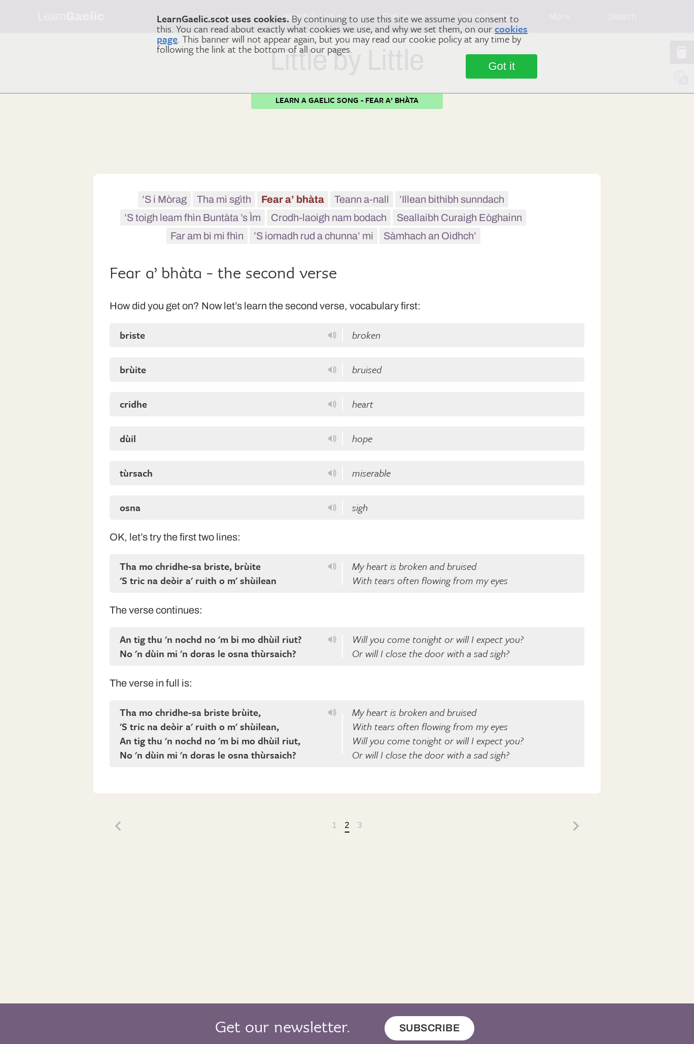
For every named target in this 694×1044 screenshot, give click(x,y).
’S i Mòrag (164, 199)
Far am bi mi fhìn (207, 235)
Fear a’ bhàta (292, 199)
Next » (576, 826)
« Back (118, 826)
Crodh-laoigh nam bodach (329, 217)
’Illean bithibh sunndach (451, 199)
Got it (501, 66)
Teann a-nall (361, 199)
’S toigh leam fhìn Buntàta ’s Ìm (192, 217)
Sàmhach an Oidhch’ (430, 235)
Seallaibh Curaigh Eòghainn (459, 217)
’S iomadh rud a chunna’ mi (313, 235)
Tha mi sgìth (224, 199)
